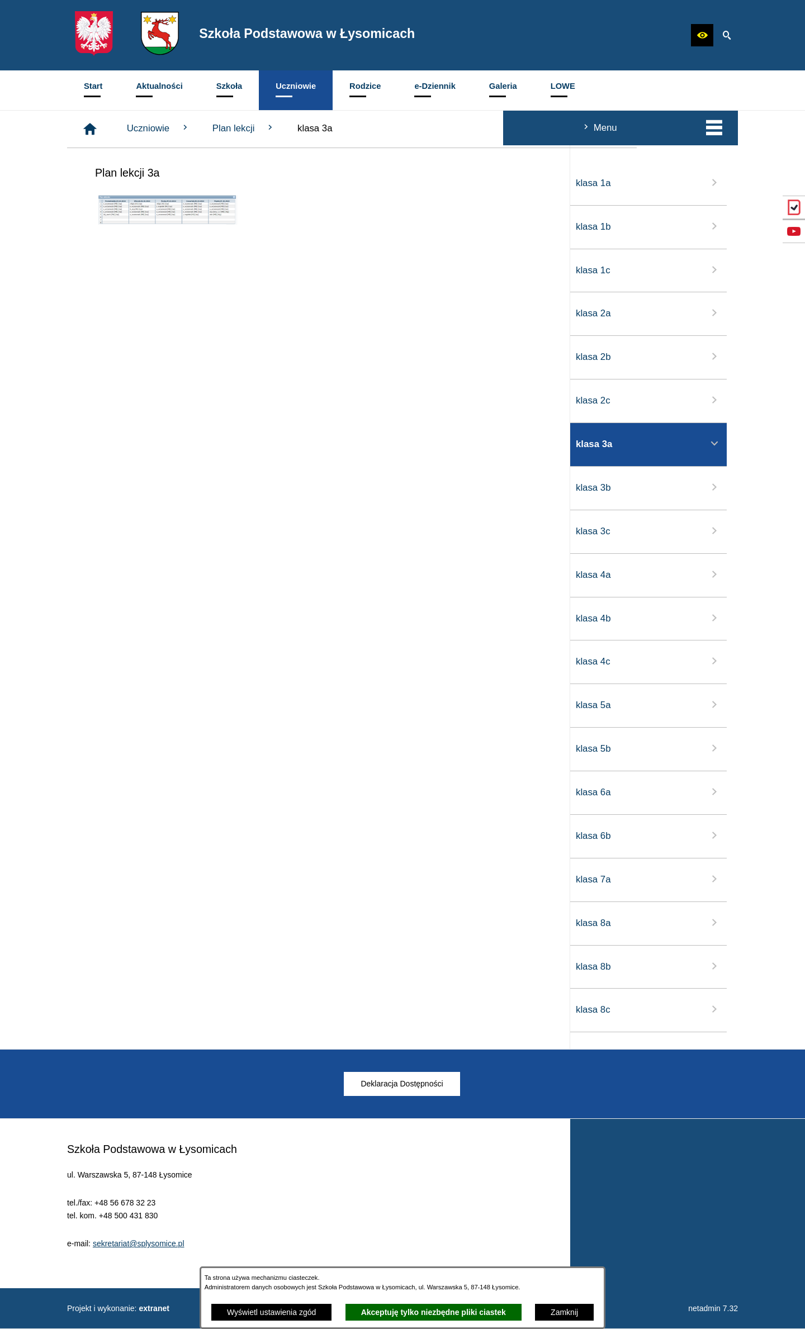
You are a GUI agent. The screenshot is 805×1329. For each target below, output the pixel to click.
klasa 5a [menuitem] (145, 704)
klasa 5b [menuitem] (145, 748)
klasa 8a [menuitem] (145, 922)
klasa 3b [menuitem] (145, 487)
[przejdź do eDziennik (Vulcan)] (794, 207)
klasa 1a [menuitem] (145, 182)
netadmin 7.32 (713, 1308)
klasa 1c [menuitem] (145, 270)
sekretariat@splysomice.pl (138, 1258)
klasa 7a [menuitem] (145, 879)
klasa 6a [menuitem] (145, 792)
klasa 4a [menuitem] (145, 574)
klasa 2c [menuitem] (145, 400)
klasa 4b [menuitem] (145, 618)
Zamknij (564, 1312)
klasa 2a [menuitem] (145, 313)
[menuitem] (93, 90)
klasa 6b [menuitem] (145, 835)
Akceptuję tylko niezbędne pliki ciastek (433, 1312)
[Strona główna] (258, 129)
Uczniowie (326, 128)
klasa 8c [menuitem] (145, 1009)
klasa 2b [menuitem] (145, 356)
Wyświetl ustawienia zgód (271, 1312)
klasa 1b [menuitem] (145, 226)
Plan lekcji (412, 128)
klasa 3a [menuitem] (145, 443)
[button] (702, 35)
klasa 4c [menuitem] (145, 661)
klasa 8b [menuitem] (145, 966)
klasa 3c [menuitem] (145, 531)
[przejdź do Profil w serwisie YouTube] (794, 231)
